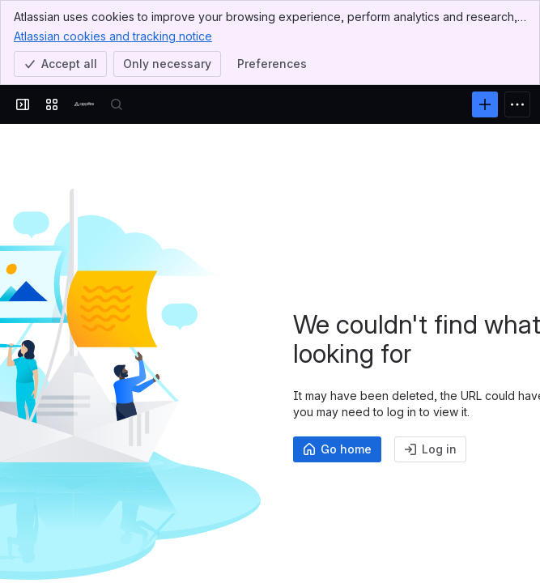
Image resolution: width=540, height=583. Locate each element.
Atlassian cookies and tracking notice (113, 35)
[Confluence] (84, 104)
